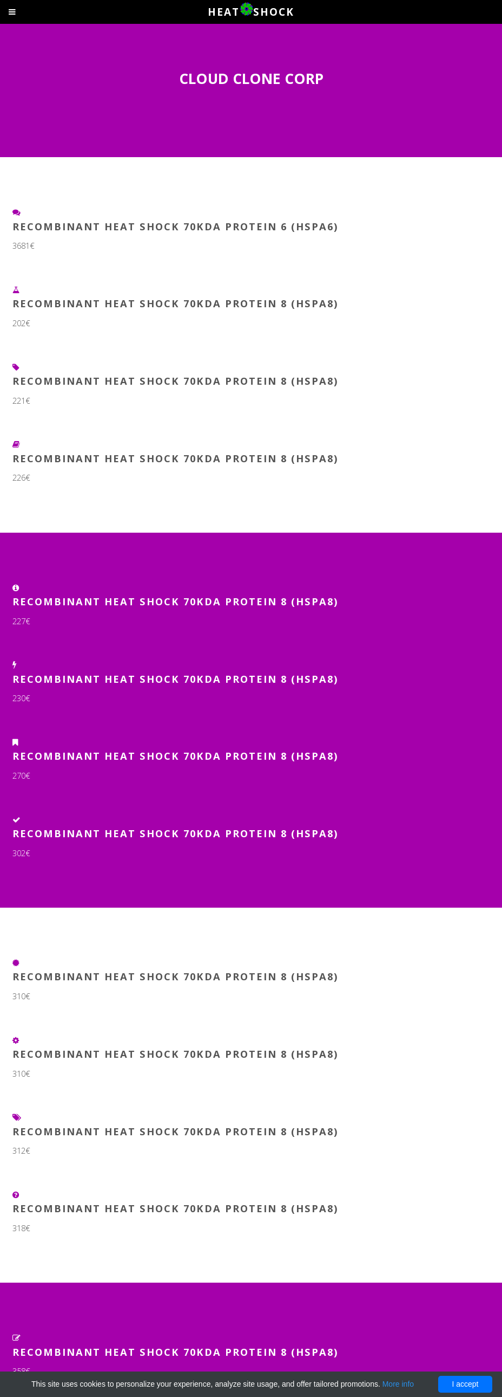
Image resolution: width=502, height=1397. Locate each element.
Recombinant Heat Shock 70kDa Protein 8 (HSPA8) (175, 303)
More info (398, 1384)
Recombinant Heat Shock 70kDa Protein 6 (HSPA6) (175, 226)
